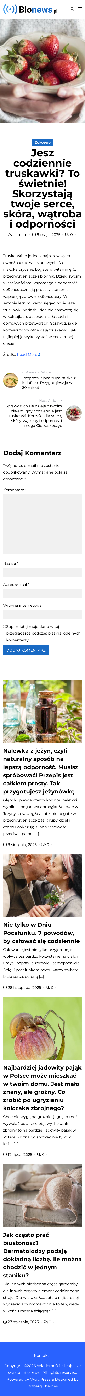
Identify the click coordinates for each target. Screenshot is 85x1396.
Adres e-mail (16, 584)
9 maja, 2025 (46, 234)
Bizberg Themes (42, 1386)
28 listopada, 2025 (22, 987)
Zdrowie (43, 142)
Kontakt (41, 1355)
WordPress (40, 1379)
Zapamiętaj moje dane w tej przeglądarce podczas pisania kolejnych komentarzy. (43, 633)
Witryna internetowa (22, 605)
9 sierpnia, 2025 (20, 844)
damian (18, 234)
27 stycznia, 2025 (21, 1322)
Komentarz (14, 490)
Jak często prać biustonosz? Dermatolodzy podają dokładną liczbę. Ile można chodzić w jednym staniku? (42, 1255)
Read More (27, 354)
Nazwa (10, 563)
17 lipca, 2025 (18, 1154)
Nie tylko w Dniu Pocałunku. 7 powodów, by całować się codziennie (41, 932)
